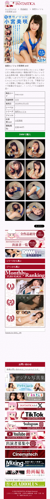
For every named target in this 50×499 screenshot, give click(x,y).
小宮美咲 (19, 121)
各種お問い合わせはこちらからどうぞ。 (23, 369)
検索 (43, 3)
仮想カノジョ (20, 112)
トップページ (10, 9)
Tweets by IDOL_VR (13, 333)
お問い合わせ (38, 3)
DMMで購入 (25, 134)
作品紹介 (24, 9)
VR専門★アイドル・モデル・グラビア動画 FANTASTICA (19, 4)
